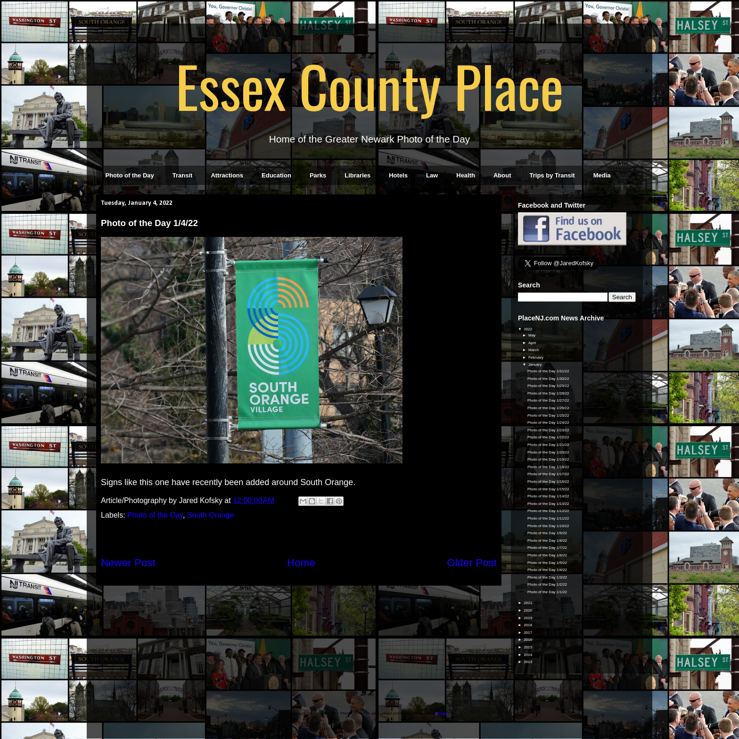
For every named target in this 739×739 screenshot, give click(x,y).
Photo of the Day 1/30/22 (548, 379)
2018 (528, 625)
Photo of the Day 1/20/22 (548, 452)
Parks (318, 175)
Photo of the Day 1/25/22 (548, 415)
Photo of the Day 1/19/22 (548, 459)
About (502, 175)
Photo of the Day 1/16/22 (548, 481)
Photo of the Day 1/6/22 (547, 555)
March (534, 350)
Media (602, 175)
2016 (528, 640)
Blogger (441, 713)
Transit (182, 175)
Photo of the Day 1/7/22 (547, 548)
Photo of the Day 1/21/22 (548, 445)
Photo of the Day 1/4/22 (547, 570)
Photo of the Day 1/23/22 (548, 430)
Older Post (472, 563)
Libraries (357, 175)
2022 (528, 329)
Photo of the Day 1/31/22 (548, 371)
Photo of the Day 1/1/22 (547, 592)
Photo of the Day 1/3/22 (547, 577)
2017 (528, 632)
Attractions (227, 175)
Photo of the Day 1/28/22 (548, 393)
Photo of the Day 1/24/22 (548, 422)
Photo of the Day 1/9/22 (547, 533)
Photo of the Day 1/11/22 (548, 518)
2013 (528, 662)
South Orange (210, 515)
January (535, 364)
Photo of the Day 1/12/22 (548, 511)
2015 (528, 647)
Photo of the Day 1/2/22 (547, 584)
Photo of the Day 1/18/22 (548, 467)
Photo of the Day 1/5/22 (547, 563)
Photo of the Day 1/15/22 (548, 489)
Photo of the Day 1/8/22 (547, 540)
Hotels (398, 175)
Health (465, 175)
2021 (528, 603)
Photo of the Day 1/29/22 (548, 386)
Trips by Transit (552, 175)
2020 (528, 610)
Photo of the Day (130, 175)
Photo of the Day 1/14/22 (548, 496)
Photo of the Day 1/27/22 (548, 400)
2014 (528, 655)
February (536, 357)
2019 (528, 618)
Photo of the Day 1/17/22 (548, 474)
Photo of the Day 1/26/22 (548, 408)
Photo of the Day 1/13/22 (548, 504)
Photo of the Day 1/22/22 (548, 437)
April (532, 343)
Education (276, 175)
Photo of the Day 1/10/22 (548, 526)
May (532, 335)
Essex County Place (369, 85)
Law (432, 175)
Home (301, 563)
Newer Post (128, 563)
